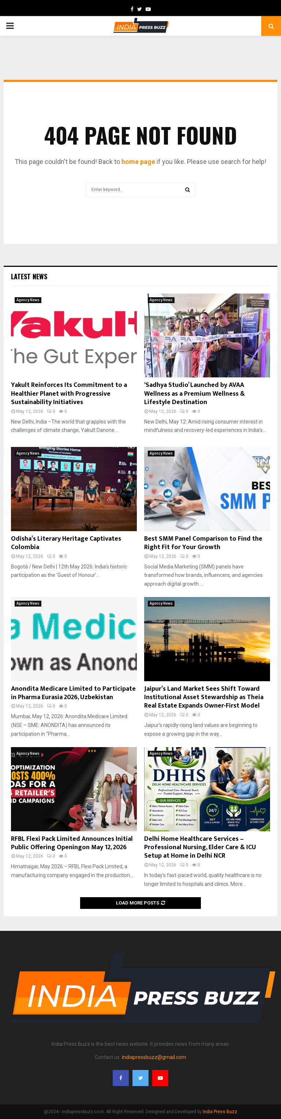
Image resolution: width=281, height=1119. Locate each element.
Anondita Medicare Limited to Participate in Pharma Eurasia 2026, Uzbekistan (73, 693)
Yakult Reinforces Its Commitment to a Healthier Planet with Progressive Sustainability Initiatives (69, 394)
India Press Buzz (220, 1111)
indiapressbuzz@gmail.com (154, 1057)
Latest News (29, 276)
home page (138, 161)
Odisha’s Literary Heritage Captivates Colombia (66, 543)
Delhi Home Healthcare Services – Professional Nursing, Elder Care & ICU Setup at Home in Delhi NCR (200, 847)
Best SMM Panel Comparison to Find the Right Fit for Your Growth (203, 543)
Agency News (28, 300)
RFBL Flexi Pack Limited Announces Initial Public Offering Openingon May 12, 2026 (72, 843)
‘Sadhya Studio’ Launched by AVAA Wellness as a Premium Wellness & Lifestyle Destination (194, 394)
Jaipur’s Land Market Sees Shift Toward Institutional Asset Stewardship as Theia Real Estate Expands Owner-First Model (203, 697)
